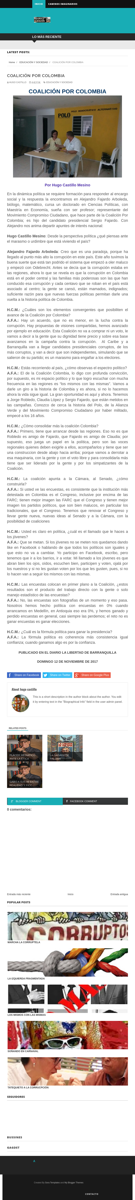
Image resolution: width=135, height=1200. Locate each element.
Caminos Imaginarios (62, 3)
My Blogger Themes (74, 1182)
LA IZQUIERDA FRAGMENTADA (26, 978)
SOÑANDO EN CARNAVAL (23, 1051)
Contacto (92, 1194)
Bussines (14, 1137)
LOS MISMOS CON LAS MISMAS (27, 1014)
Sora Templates (52, 1182)
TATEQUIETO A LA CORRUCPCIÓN (28, 1087)
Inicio (39, 3)
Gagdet (13, 1148)
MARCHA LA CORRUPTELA (24, 942)
